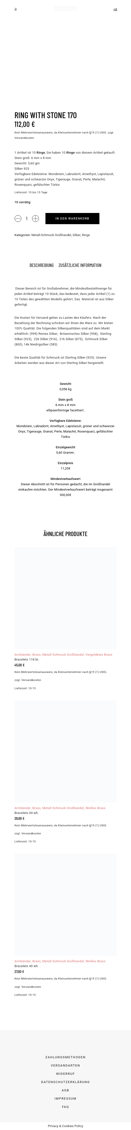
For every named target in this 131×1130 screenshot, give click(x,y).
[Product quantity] (26, 218)
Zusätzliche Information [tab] (80, 265)
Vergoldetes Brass (99, 654)
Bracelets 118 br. (27, 659)
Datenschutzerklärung (65, 1082)
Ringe (86, 235)
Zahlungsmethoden (65, 1057)
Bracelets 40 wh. (27, 966)
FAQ (65, 1106)
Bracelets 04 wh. (27, 813)
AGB (65, 1090)
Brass (36, 654)
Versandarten (65, 1065)
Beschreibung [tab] (42, 265)
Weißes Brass (96, 808)
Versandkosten (24, 138)
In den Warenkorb (72, 218)
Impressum (65, 1098)
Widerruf (65, 1073)
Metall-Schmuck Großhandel (51, 235)
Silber (77, 235)
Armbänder (23, 654)
